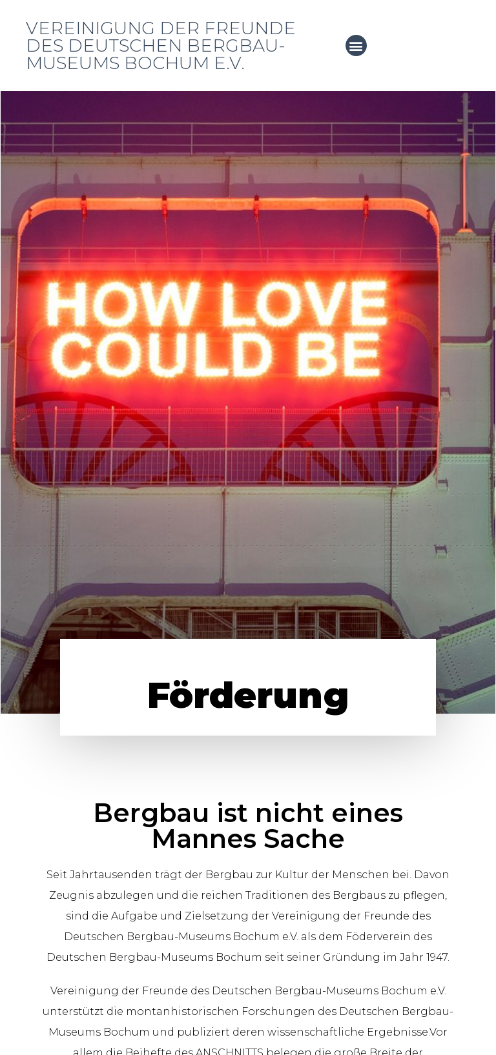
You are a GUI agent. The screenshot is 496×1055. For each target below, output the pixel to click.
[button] (356, 45)
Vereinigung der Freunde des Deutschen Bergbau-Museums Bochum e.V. (161, 45)
